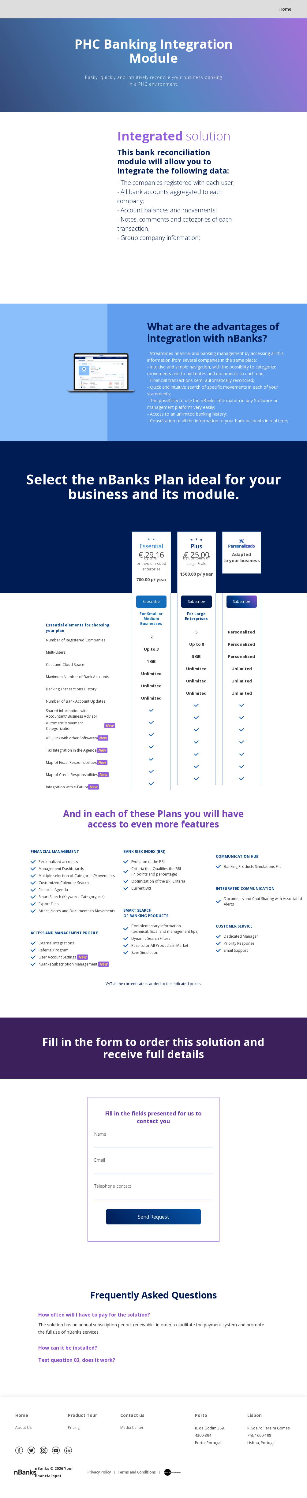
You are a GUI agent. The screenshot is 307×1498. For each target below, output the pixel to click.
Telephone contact (112, 1186)
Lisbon (254, 1415)
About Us (23, 1427)
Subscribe (151, 601)
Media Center (132, 1427)
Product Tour (82, 1415)
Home (285, 9)
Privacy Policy (99, 1472)
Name (100, 1134)
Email (99, 1160)
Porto (201, 1415)
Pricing (74, 1427)
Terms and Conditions (137, 1472)
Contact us (132, 1415)
